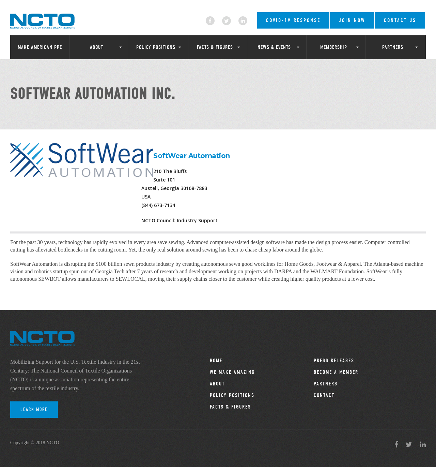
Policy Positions (155, 47)
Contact (324, 395)
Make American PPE (40, 47)
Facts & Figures (215, 47)
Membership (333, 47)
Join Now (352, 20)
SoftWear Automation (191, 156)
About (96, 47)
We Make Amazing (232, 372)
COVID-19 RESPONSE (293, 20)
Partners (392, 47)
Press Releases (334, 361)
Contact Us (400, 20)
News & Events (274, 47)
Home (216, 361)
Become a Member (336, 372)
